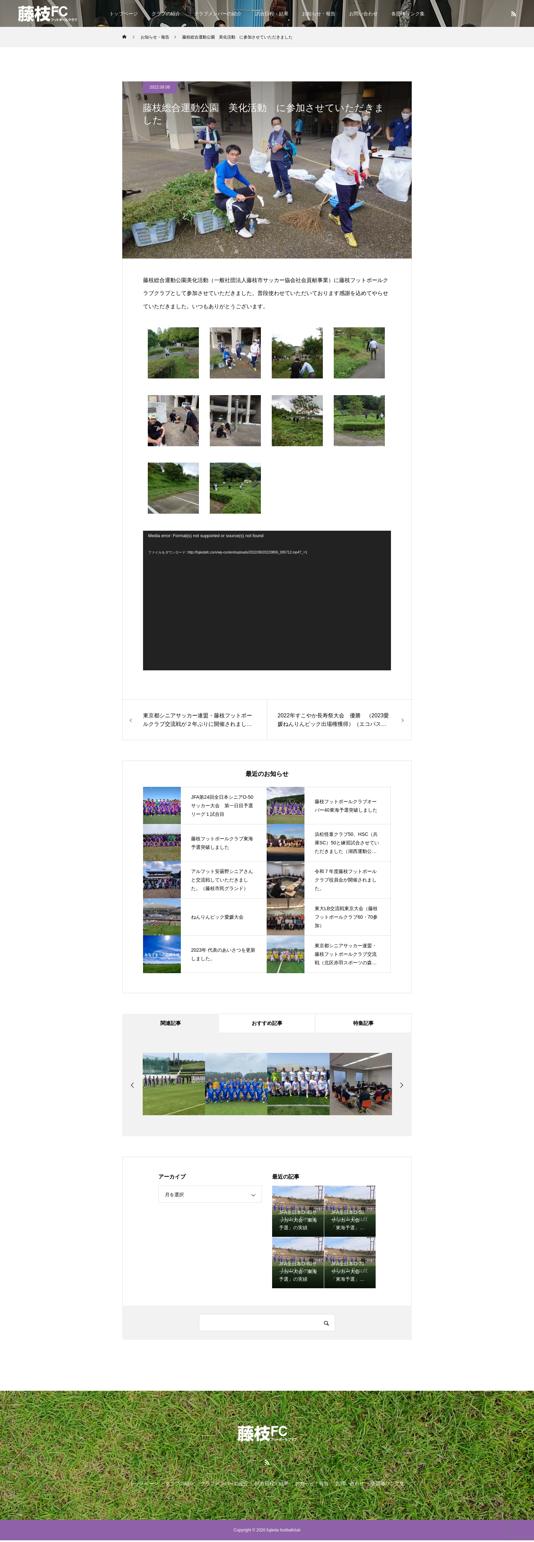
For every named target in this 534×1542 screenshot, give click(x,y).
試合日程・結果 (271, 13)
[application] (267, 600)
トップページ (123, 13)
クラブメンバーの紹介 (217, 13)
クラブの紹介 (166, 13)
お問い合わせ (363, 13)
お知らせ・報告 (318, 13)
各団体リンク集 (408, 13)
